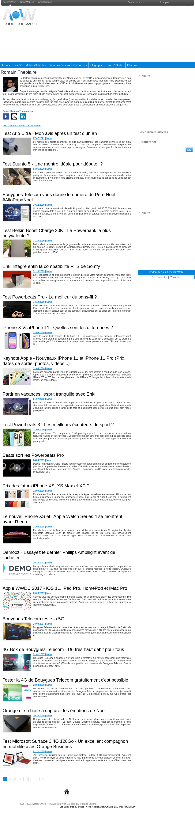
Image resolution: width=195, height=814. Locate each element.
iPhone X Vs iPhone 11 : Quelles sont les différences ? (58, 327)
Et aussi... (133, 65)
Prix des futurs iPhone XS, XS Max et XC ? (46, 485)
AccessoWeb (10, 2)
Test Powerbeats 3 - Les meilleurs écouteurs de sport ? (58, 424)
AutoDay (131, 807)
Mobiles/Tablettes (36, 65)
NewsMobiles (26, 2)
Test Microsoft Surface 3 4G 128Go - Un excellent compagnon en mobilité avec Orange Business (65, 744)
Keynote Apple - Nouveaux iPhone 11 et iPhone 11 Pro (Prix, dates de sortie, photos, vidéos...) (64, 361)
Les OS (18, 65)
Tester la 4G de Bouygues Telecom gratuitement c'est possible (65, 680)
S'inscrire (175, 277)
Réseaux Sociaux (60, 65)
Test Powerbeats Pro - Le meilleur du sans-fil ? (50, 296)
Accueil (6, 65)
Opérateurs (80, 65)
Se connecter (159, 277)
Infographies (97, 65)
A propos (164, 2)
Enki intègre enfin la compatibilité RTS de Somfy (51, 266)
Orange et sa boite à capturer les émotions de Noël (54, 710)
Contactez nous (135, 2)
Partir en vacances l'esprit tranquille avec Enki (49, 394)
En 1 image (119, 807)
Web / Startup (116, 65)
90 (42, 779)
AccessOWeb (39, 804)
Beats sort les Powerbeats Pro (33, 455)
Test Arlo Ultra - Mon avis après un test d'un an (50, 133)
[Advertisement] (125, 34)
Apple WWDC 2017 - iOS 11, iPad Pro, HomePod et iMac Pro (65, 588)
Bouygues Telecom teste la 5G (33, 618)
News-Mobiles (92, 807)
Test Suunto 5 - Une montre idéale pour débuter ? (53, 163)
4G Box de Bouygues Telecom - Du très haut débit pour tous (63, 649)
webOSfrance (44, 2)
